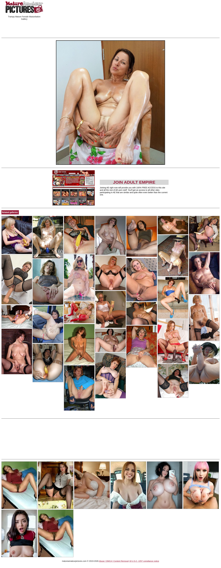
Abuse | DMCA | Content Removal (114, 561)
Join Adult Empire (134, 182)
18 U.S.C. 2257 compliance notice (144, 561)
